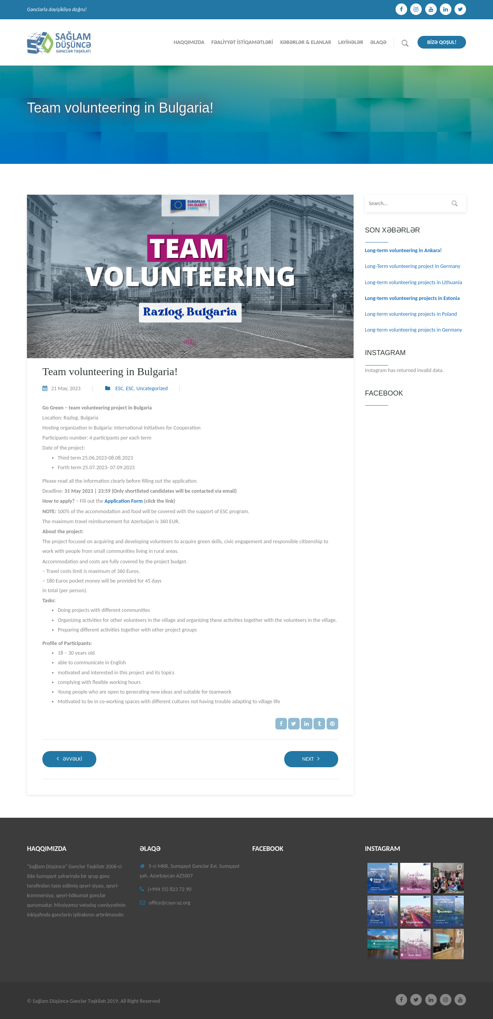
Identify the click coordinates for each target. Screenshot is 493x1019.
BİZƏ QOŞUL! (441, 42)
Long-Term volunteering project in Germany (413, 266)
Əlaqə (378, 42)
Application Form (123, 501)
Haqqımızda (189, 42)
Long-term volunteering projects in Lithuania (413, 282)
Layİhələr (350, 42)
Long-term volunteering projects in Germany (413, 330)
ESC (120, 388)
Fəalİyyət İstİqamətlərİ (242, 42)
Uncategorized (152, 388)
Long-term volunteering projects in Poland (411, 314)
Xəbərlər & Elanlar (305, 42)
